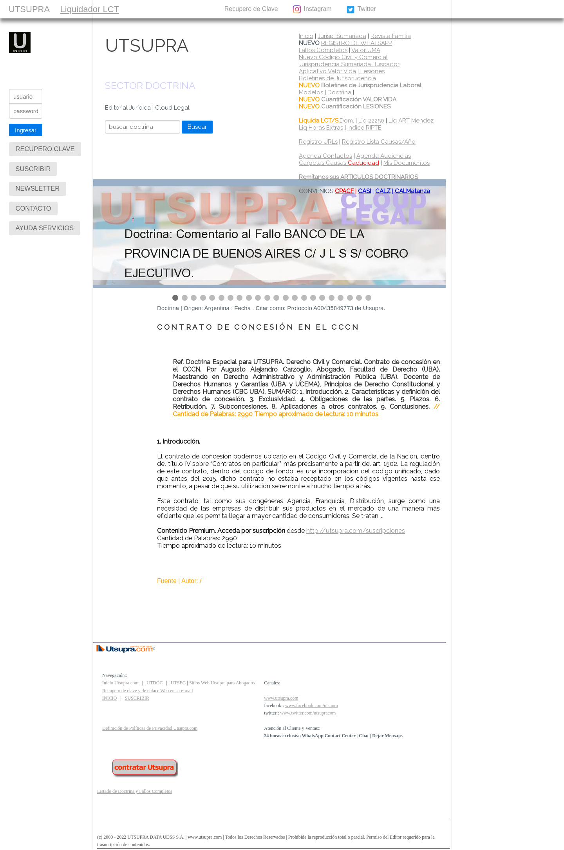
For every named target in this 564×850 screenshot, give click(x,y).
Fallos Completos (323, 50)
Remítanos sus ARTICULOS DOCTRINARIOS (358, 176)
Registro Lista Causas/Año (379, 141)
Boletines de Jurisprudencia (337, 78)
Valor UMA (365, 50)
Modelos (311, 92)
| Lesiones (371, 71)
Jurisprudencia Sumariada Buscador (349, 64)
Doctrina (339, 92)
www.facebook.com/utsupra (311, 705)
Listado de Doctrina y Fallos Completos (134, 791)
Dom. (326, 120)
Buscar (197, 126)
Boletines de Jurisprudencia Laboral (371, 85)
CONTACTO (192, 8)
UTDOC (154, 683)
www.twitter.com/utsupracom (308, 713)
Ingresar (25, 130)
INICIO (109, 698)
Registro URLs (318, 141)
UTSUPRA (29, 9)
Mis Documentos (406, 162)
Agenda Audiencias (383, 155)
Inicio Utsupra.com (120, 683)
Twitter (361, 9)
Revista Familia (391, 36)
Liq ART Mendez (411, 120)
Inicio (306, 36)
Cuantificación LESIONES (355, 106)
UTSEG (178, 683)
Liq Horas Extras (321, 127)
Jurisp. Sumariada (342, 36)
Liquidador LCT (89, 9)
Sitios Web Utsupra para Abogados (222, 683)
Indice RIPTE (364, 127)
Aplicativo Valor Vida (327, 71)
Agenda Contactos (325, 155)
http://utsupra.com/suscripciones (355, 530)
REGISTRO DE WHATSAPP (356, 43)
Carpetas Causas (339, 162)
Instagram (311, 9)
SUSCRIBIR (144, 8)
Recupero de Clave (251, 8)
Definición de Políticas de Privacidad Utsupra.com (149, 728)
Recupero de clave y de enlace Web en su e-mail (147, 690)
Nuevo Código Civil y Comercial (343, 57)
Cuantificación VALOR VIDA (358, 99)
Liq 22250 (371, 120)
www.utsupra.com (281, 698)
